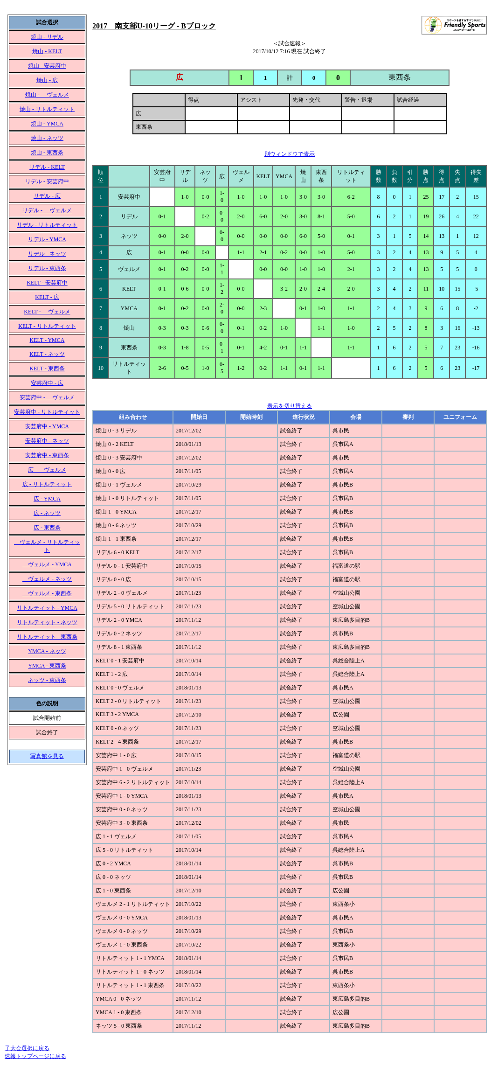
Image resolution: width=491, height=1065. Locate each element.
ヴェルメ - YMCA (47, 564)
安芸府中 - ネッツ (47, 441)
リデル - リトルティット (47, 225)
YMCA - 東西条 (47, 665)
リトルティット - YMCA (47, 608)
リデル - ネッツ (47, 254)
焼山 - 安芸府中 (47, 66)
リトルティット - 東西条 (47, 636)
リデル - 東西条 (47, 268)
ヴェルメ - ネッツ (47, 579)
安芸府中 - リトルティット (47, 412)
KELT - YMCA (47, 340)
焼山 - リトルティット (47, 109)
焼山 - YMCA (47, 123)
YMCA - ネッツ (47, 651)
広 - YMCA (47, 498)
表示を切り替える (289, 406)
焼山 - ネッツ (47, 138)
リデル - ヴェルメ (47, 210)
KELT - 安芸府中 (47, 282)
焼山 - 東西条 (47, 152)
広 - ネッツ (47, 513)
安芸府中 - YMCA (47, 426)
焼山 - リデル (47, 37)
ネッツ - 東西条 (47, 680)
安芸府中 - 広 (47, 383)
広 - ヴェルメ (47, 469)
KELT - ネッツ (46, 354)
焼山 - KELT (47, 51)
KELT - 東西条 (46, 368)
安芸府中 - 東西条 (47, 455)
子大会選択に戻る (27, 1048)
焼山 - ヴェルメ (47, 94)
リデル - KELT (47, 167)
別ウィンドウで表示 (289, 154)
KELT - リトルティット (47, 326)
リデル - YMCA (47, 239)
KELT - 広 (47, 297)
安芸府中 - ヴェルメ (47, 397)
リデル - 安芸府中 (47, 181)
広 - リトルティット (47, 484)
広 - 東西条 (47, 527)
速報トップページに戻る (35, 1056)
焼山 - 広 (47, 80)
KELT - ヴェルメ (47, 311)
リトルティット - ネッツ (47, 622)
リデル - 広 (47, 196)
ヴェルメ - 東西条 (47, 593)
